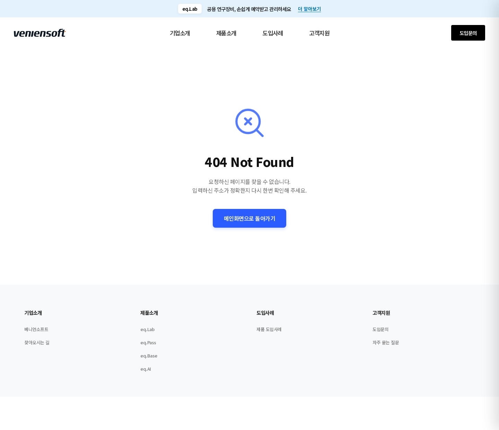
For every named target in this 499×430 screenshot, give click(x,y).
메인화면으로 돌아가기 (249, 218)
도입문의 (468, 32)
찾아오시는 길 (37, 345)
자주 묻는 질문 (386, 345)
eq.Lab (147, 332)
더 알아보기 (309, 8)
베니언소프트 (36, 332)
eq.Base (148, 358)
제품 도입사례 (269, 332)
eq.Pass (148, 345)
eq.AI (145, 371)
